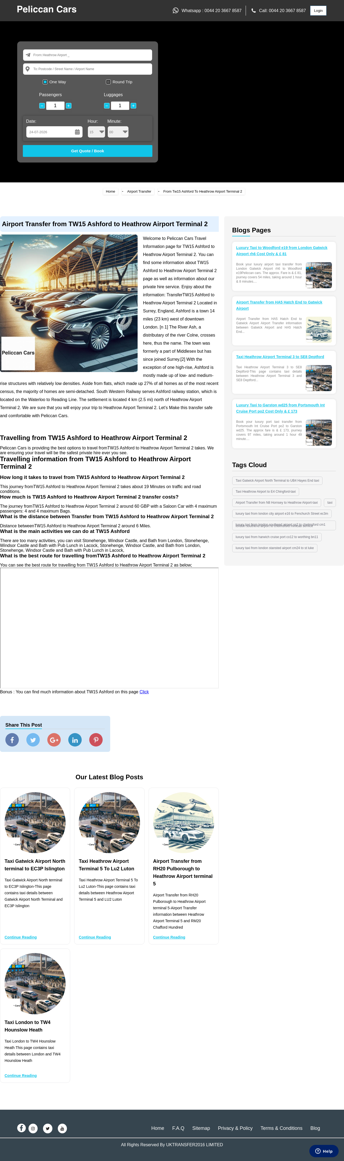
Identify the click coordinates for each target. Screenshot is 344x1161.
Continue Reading (21, 937)
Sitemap (201, 1128)
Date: (31, 121)
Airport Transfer (139, 191)
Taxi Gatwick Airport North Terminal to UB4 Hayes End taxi (277, 480)
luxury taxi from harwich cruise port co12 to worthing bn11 (277, 537)
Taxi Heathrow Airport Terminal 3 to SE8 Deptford (280, 357)
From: (37, 55)
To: (35, 69)
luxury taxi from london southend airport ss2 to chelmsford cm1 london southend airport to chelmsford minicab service (280, 525)
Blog (315, 1128)
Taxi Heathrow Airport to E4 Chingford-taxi (266, 491)
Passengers (50, 94)
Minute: (118, 128)
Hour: (96, 128)
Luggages (113, 94)
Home (110, 191)
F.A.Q (178, 1128)
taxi (329, 502)
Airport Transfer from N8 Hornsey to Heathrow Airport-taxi (277, 502)
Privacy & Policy (235, 1128)
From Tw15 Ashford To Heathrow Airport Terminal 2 (202, 191)
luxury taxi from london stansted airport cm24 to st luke (275, 548)
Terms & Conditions (281, 1128)
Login (318, 11)
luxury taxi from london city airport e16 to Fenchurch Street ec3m (282, 513)
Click (144, 692)
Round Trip (122, 82)
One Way (57, 82)
